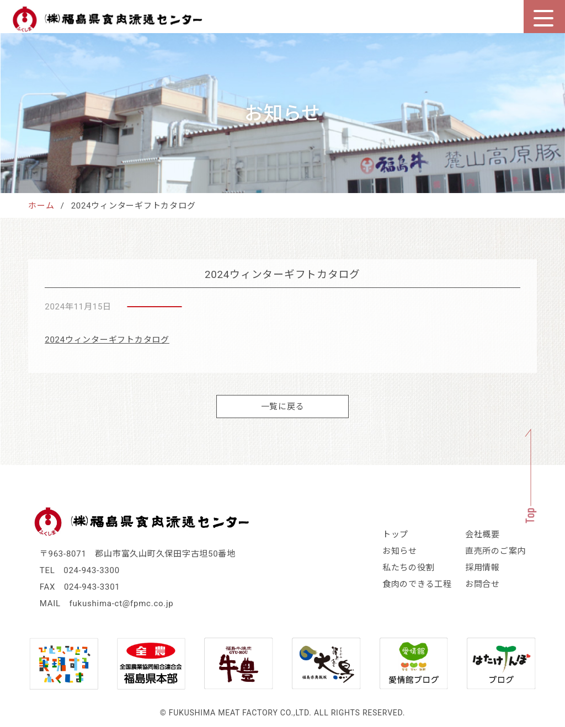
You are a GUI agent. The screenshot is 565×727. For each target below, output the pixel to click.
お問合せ (482, 584)
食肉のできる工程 (417, 584)
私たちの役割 (408, 568)
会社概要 (482, 534)
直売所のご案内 (495, 551)
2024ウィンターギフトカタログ (107, 340)
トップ (395, 534)
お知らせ (399, 551)
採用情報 (482, 568)
